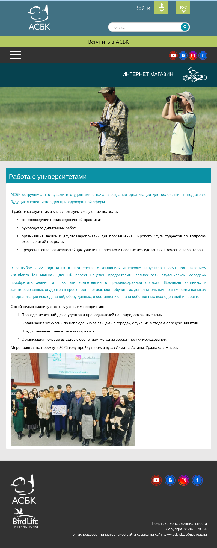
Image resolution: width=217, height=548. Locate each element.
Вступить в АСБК (108, 41)
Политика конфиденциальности (179, 523)
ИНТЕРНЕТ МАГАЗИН (165, 75)
